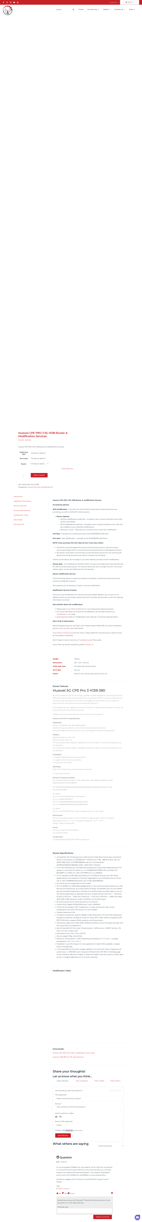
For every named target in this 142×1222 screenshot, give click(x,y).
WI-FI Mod (24, 459)
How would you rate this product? (69, 1091)
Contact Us (119, 9)
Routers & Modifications (43, 487)
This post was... (63, 1207)
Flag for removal (102, 1217)
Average (115, 1090)
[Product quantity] (23, 475)
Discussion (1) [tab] (19, 524)
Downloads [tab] (18, 520)
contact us (89, 644)
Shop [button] (132, 9)
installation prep (85, 640)
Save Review (63, 1135)
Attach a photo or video (64, 1113)
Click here (63, 628)
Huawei (30, 487)
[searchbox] (65, 9)
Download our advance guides (65, 633)
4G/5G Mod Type (23, 453)
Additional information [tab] (22, 501)
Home (81, 9)
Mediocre (113, 1090)
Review (58, 1104)
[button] (73, 9)
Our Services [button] (93, 9)
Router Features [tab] (20, 506)
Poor (110, 1090)
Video (60, 1117)
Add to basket (39, 475)
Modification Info (63, 614)
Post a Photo (115, 1081)
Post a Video (99, 1081)
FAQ (73, 609)
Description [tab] (18, 496)
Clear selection (67, 469)
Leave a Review (63, 1081)
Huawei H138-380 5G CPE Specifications (68, 1057)
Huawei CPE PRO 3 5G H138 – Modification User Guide (74, 1053)
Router (23, 464)
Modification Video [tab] (21, 515)
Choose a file (60, 1130)
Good (118, 1090)
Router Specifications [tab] (22, 510)
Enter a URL (63, 1121)
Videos (107, 9)
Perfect (120, 1090)
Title (60, 1095)
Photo (56, 1117)
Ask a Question (82, 1081)
